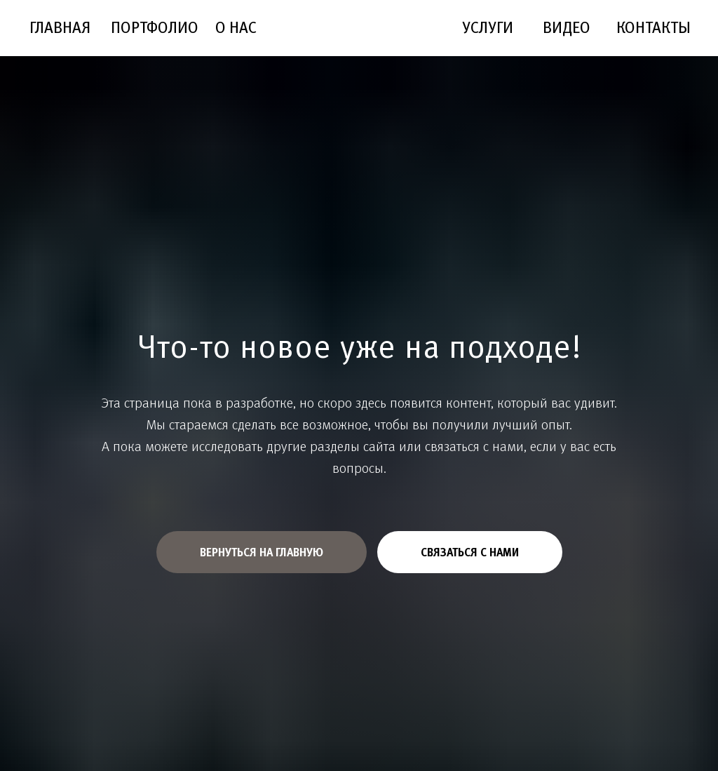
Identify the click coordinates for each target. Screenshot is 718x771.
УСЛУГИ (487, 27)
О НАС (236, 27)
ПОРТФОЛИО (154, 27)
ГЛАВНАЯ (59, 27)
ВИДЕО (566, 27)
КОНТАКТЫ (653, 27)
